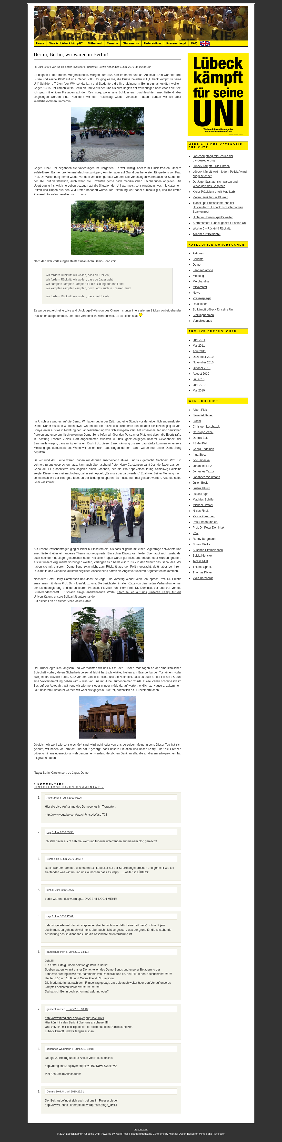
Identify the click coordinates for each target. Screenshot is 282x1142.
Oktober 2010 (202, 368)
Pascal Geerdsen (204, 516)
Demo (85, 772)
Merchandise (201, 281)
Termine (112, 43)
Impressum (140, 1129)
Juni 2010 (199, 385)
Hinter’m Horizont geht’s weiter (213, 217)
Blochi (197, 421)
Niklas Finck (201, 510)
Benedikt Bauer (203, 415)
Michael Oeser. (177, 1133)
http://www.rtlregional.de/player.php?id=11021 (74, 1018)
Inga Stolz (199, 454)
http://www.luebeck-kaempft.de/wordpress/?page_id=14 (81, 1105)
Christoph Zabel (203, 432)
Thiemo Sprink (202, 567)
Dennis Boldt (54, 1091)
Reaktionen (200, 304)
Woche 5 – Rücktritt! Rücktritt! (212, 228)
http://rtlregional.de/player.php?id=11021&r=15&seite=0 (81, 1066)
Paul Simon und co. (205, 522)
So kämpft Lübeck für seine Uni (213, 309)
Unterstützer (152, 43)
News (196, 292)
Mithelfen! (95, 43)
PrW (195, 533)
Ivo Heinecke (64, 66)
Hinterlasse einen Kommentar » (69, 787)
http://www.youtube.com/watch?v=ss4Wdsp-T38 (76, 814)
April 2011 (199, 351)
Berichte (92, 66)
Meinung (198, 276)
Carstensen (58, 772)
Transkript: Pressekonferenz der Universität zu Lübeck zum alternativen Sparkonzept (218, 207)
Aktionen (198, 253)
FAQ (194, 43)
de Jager (73, 772)
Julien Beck (200, 482)
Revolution (219, 1133)
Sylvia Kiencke (202, 555)
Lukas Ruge (200, 494)
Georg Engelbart (203, 449)
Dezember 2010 (203, 357)
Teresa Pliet (200, 561)
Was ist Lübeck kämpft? (66, 43)
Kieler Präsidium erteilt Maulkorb (214, 191)
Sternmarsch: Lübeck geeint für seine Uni (219, 223)
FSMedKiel (200, 443)
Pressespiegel (176, 43)
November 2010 (203, 362)
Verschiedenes (202, 320)
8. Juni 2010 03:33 (62, 832)
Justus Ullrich (201, 488)
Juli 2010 (198, 379)
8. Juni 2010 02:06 (71, 797)
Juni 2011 (199, 340)
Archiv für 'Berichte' (207, 234)
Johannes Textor (203, 471)
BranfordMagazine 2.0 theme (147, 1133)
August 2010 (201, 373)
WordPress (121, 1133)
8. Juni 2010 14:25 (63, 889)
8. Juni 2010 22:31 (73, 1091)
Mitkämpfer (200, 287)
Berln (46, 772)
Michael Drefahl (203, 505)
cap (49, 832)
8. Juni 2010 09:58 (71, 858)
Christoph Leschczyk (206, 426)
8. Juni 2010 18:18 (77, 1009)
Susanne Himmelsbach (208, 550)
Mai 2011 (199, 345)
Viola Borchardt (203, 578)
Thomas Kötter (202, 572)
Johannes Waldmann (206, 477)
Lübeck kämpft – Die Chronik (211, 166)
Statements (131, 43)
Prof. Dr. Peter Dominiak (208, 527)
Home (40, 43)
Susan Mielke (201, 544)
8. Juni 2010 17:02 (62, 916)
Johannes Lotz (202, 466)
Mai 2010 (199, 390)
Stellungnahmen (203, 315)
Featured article (203, 270)
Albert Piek (200, 409)
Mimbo (203, 1133)
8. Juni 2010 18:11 (77, 951)
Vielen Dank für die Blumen (210, 197)
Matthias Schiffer (203, 499)
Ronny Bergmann (204, 539)
